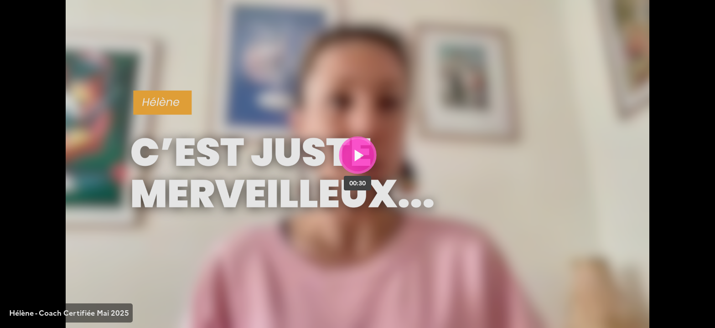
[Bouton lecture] (358, 155)
